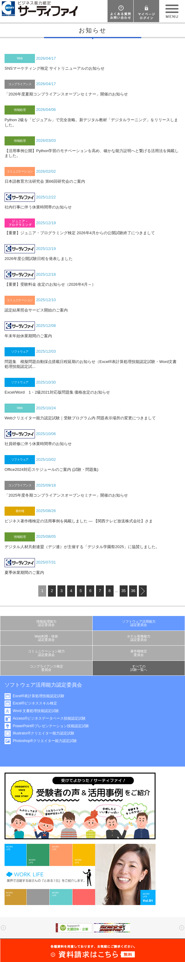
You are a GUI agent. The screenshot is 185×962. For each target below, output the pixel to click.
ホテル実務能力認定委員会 (138, 637)
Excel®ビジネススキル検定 (38, 703)
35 (123, 590)
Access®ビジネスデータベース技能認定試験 (52, 718)
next (143, 591)
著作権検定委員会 (138, 652)
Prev (3, 927)
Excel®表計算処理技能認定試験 (41, 696)
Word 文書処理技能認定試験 (39, 711)
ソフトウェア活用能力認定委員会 (139, 623)
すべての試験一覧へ (138, 667)
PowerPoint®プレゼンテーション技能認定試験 (54, 726)
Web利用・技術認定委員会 (46, 637)
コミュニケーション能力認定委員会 (46, 652)
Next (181, 927)
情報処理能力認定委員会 (46, 623)
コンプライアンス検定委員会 (46, 667)
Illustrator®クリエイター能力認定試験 (46, 733)
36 (133, 590)
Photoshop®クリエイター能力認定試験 (48, 741)
